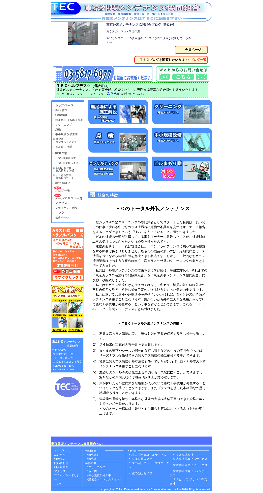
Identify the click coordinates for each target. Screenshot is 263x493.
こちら (112, 93)
